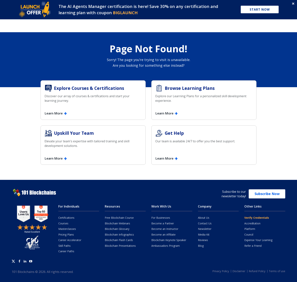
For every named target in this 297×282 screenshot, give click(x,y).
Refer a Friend (253, 246)
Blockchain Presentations (120, 246)
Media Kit (203, 234)
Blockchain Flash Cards (119, 240)
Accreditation (252, 223)
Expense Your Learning (258, 240)
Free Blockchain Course (119, 217)
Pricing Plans (66, 234)
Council (248, 234)
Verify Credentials (256, 217)
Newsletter (204, 229)
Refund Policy (257, 271)
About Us (203, 217)
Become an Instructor (164, 229)
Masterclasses (67, 229)
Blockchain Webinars (117, 223)
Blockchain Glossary (117, 229)
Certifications (66, 217)
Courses (63, 223)
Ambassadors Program (165, 246)
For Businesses (160, 217)
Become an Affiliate (163, 234)
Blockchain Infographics (119, 234)
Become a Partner (162, 223)
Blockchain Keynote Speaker (168, 240)
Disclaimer (238, 271)
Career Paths (66, 251)
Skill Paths (64, 246)
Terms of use (277, 271)
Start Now (260, 9)
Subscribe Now (267, 193)
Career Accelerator (69, 240)
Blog (201, 246)
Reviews (203, 240)
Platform (249, 229)
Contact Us (205, 223)
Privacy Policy (220, 271)
